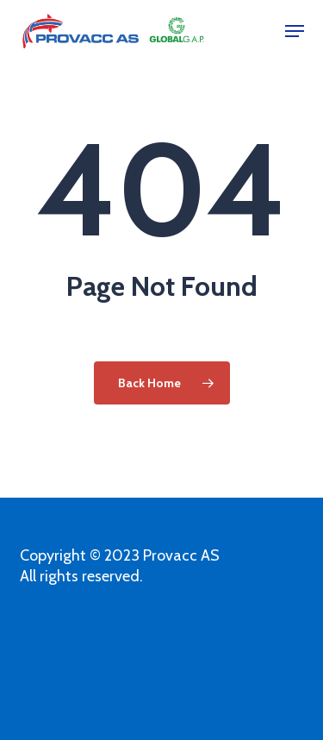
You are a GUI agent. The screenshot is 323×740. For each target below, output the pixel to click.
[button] (294, 31)
